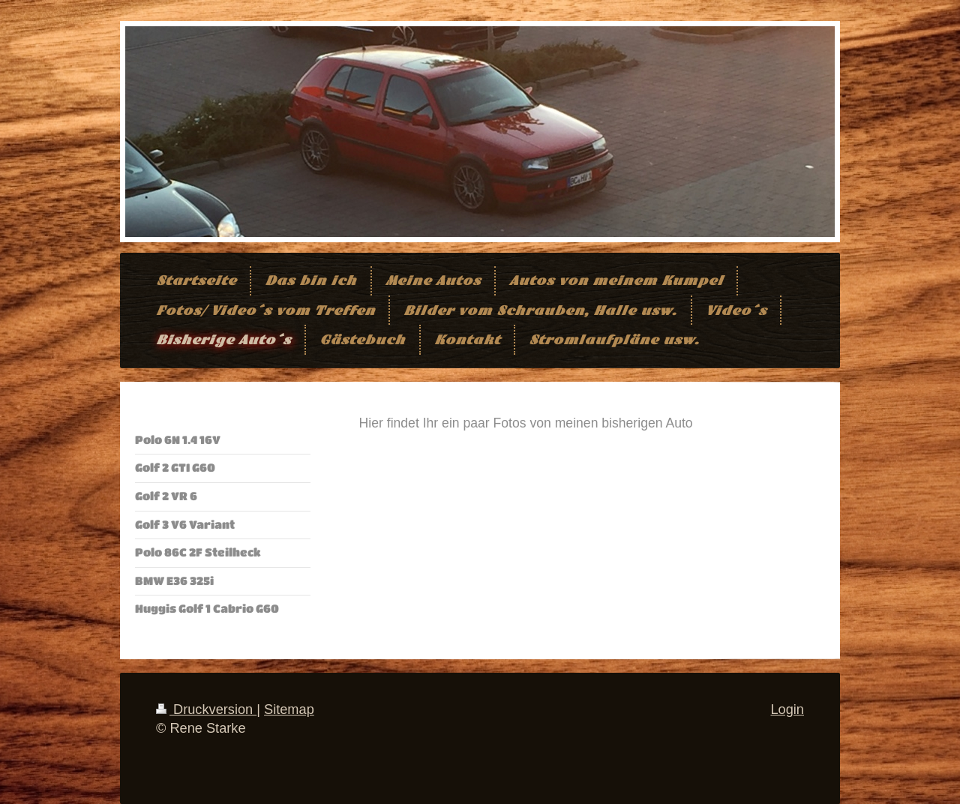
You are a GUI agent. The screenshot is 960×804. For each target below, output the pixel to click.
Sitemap (289, 709)
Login (787, 709)
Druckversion (206, 709)
